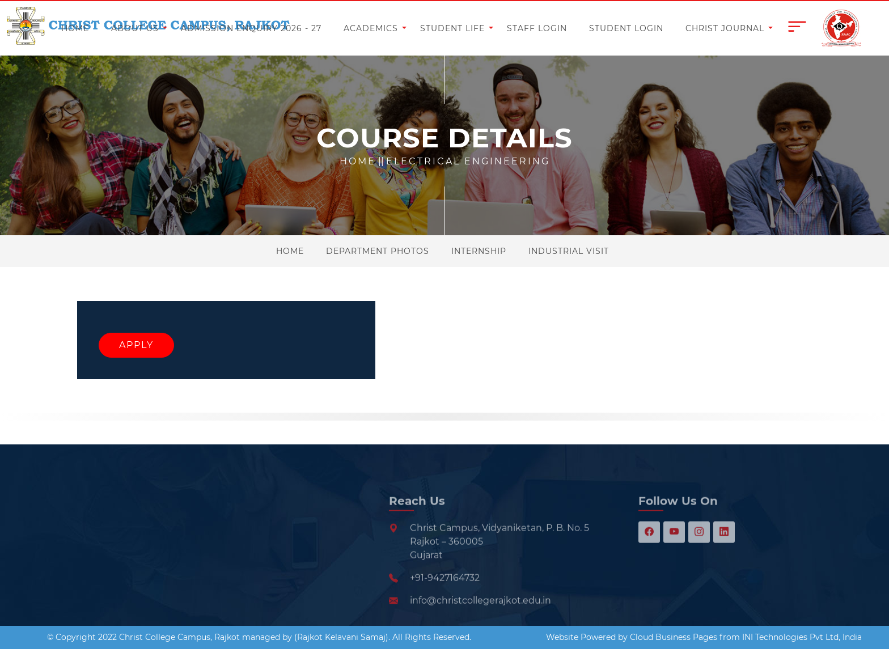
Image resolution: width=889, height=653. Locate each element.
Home (358, 161)
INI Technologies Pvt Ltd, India (802, 637)
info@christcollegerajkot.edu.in (480, 621)
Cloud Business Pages (673, 637)
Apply (136, 345)
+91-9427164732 (445, 598)
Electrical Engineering (468, 161)
